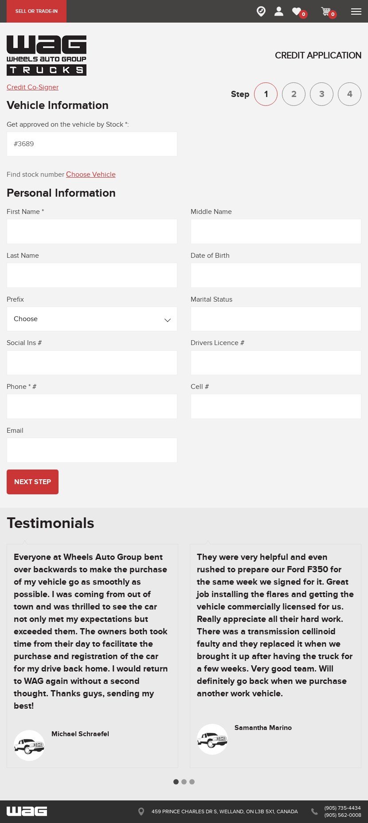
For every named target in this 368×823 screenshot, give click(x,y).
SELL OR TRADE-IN (37, 11)
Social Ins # (24, 342)
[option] (92, 656)
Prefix (15, 299)
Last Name (23, 255)
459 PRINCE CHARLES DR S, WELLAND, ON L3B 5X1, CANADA (225, 811)
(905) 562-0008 (343, 815)
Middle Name (211, 211)
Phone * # (21, 386)
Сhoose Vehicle (91, 174)
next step (32, 481)
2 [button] (184, 781)
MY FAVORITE (302, 14)
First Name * (25, 211)
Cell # (200, 386)
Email (15, 430)
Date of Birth (210, 255)
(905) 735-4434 (343, 808)
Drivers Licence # (217, 342)
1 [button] (176, 781)
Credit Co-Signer (33, 87)
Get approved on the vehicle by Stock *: (68, 124)
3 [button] (192, 781)
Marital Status (211, 299)
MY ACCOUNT (279, 11)
